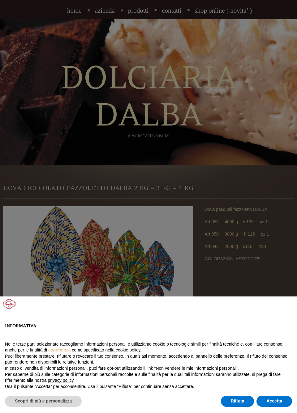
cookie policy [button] (128, 349)
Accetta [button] (274, 400)
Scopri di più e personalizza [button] (43, 400)
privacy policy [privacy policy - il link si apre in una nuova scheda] (61, 380)
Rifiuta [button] (237, 400)
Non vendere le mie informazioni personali (196, 368)
